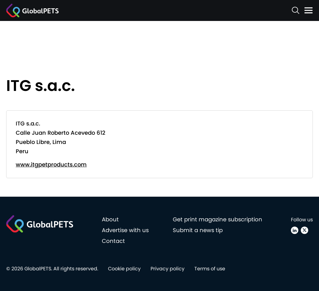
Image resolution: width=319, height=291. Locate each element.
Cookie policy (124, 268)
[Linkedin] (294, 230)
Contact (113, 241)
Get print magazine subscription (217, 219)
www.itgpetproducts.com (51, 164)
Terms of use (209, 268)
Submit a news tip (198, 230)
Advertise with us (125, 230)
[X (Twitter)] (304, 230)
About (110, 219)
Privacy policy (167, 268)
